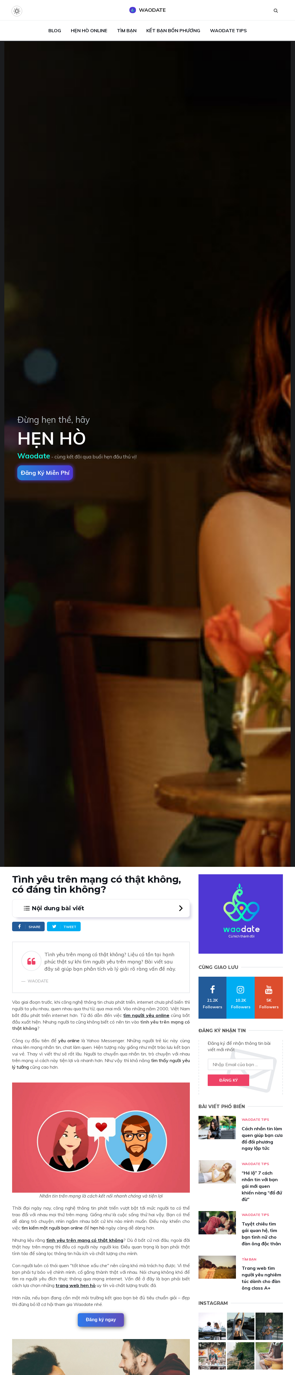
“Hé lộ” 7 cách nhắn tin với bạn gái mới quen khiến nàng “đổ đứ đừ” (262, 1186)
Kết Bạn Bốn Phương (173, 30)
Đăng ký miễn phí (45, 472)
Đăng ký (228, 1080)
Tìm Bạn (127, 30)
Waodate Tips (228, 30)
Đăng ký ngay (101, 1319)
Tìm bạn (249, 1259)
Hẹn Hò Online (89, 30)
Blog (54, 30)
